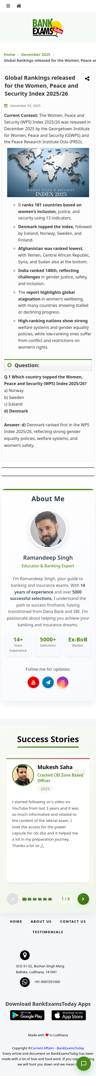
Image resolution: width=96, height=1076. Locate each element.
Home (9, 54)
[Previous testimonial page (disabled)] (12, 899)
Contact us (73, 921)
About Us (41, 921)
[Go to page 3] (34, 899)
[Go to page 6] (50, 899)
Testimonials (48, 932)
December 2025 (36, 54)
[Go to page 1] (24, 899)
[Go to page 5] (45, 899)
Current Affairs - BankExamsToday (57, 1048)
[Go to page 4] (39, 899)
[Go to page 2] (29, 899)
